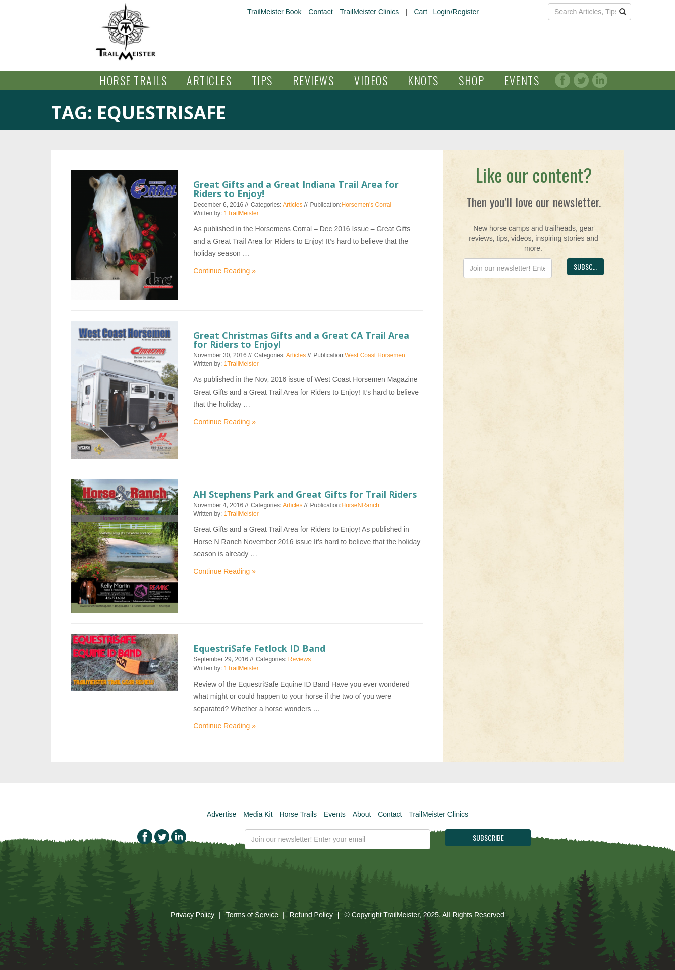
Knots (423, 80)
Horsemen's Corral (367, 204)
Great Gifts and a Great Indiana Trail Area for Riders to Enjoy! (296, 189)
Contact (320, 12)
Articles (209, 80)
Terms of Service (252, 915)
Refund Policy (311, 915)
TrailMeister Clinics (369, 12)
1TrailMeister (241, 213)
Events (521, 80)
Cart (420, 12)
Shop (471, 80)
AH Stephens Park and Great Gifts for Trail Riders (305, 494)
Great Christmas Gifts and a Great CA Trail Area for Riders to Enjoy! (301, 339)
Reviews (313, 80)
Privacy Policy (192, 915)
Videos (371, 80)
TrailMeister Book (274, 12)
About (362, 814)
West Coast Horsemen (375, 355)
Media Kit (257, 814)
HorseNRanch (360, 505)
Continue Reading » (224, 271)
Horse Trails (133, 80)
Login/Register (456, 12)
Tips (262, 80)
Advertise (221, 814)
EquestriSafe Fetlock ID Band (259, 648)
